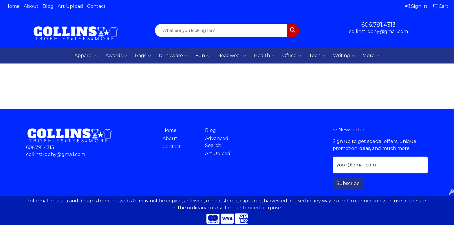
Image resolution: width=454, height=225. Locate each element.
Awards (116, 55)
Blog (48, 6)
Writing (344, 55)
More (371, 55)
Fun (202, 55)
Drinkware (173, 55)
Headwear (231, 55)
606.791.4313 (378, 24)
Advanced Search (216, 142)
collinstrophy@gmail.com (378, 31)
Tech (317, 55)
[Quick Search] (221, 30)
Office (291, 55)
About (31, 6)
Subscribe (348, 183)
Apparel (86, 55)
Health (264, 55)
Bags (143, 55)
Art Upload (70, 6)
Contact (96, 6)
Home (13, 6)
